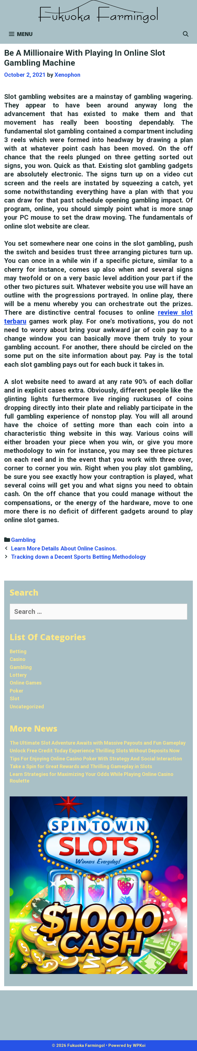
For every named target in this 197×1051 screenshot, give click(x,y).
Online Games (26, 683)
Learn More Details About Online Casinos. (64, 548)
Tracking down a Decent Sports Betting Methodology (78, 556)
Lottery (18, 675)
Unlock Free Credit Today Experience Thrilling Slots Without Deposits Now (95, 750)
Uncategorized (27, 706)
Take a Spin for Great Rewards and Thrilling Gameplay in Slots (81, 766)
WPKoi (139, 1045)
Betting (18, 651)
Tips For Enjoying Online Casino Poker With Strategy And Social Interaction (96, 759)
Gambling (23, 540)
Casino (17, 659)
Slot (14, 698)
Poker (16, 691)
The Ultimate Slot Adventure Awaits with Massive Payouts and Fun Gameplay (98, 743)
